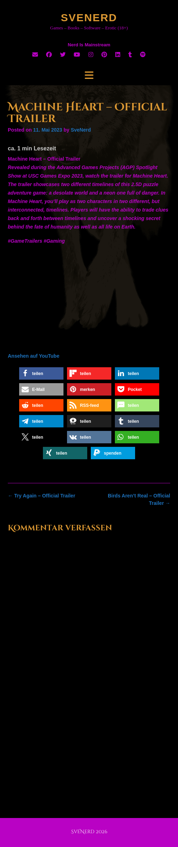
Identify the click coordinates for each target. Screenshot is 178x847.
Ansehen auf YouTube (33, 356)
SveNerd (89, 17)
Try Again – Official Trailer (41, 496)
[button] (41, 373)
